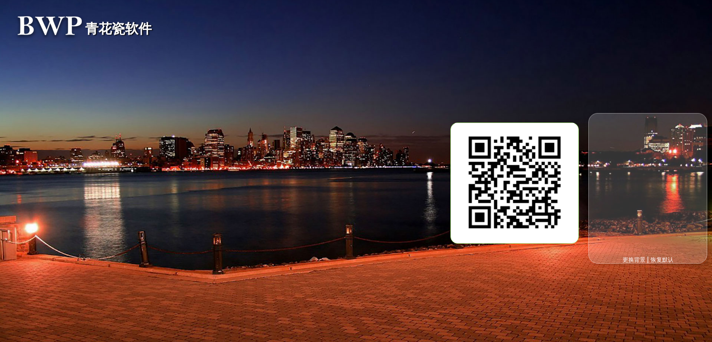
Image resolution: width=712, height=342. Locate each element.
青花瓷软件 (118, 28)
